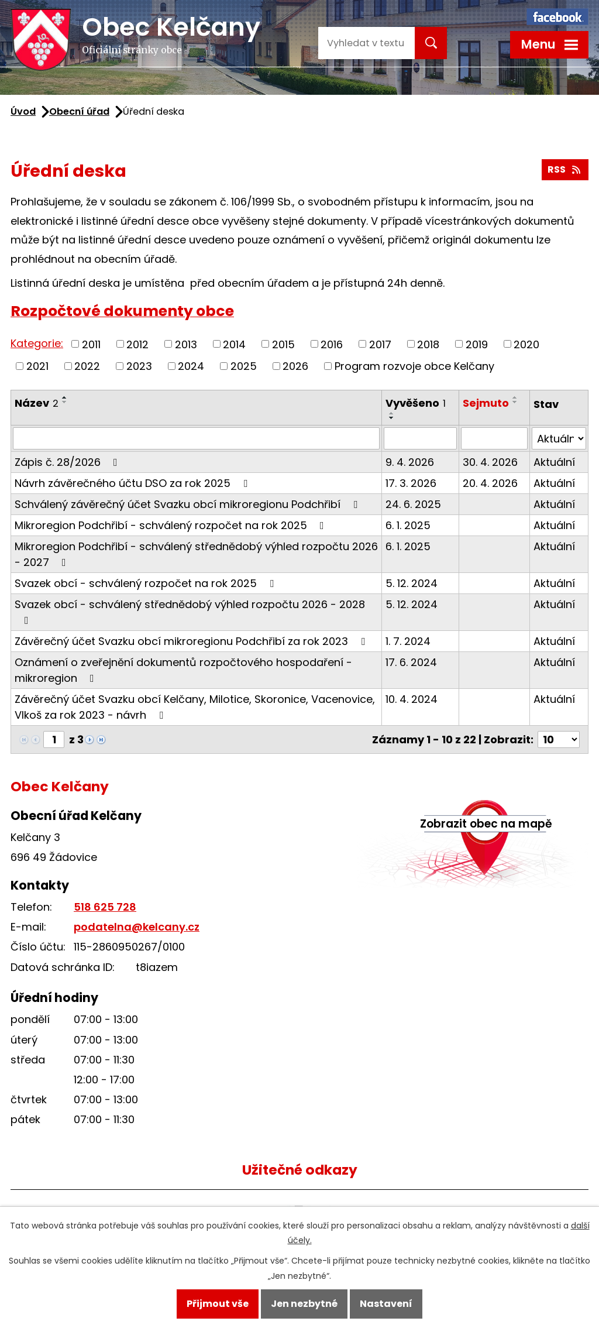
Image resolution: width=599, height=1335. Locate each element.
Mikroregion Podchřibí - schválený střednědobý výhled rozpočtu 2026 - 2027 (196, 554)
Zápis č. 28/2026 (68, 462)
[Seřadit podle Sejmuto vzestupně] (515, 397)
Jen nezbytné (304, 1303)
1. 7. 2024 (408, 641)
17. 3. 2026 (410, 483)
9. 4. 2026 (409, 462)
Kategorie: (37, 343)
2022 (87, 366)
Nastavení (386, 1303)
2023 (139, 366)
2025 (243, 366)
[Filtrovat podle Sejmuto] (494, 438)
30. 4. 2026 (490, 462)
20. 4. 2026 (490, 483)
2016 (332, 344)
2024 (191, 366)
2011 (91, 344)
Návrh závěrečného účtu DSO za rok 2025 (133, 483)
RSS (565, 169)
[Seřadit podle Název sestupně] (64, 402)
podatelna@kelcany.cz (136, 926)
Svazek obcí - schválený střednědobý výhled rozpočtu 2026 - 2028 (190, 611)
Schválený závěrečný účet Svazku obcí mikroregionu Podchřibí (188, 504)
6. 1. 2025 (408, 525)
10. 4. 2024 (411, 699)
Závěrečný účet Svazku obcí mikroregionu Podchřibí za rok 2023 (192, 641)
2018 (428, 344)
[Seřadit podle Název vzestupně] (64, 397)
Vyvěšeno (415, 403)
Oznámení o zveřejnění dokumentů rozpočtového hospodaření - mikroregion (183, 670)
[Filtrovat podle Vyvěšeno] (420, 438)
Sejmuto (486, 403)
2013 (186, 344)
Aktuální (554, 462)
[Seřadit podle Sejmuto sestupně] (515, 402)
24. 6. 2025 (413, 504)
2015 (283, 344)
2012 (137, 344)
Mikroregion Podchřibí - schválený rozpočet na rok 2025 (172, 525)
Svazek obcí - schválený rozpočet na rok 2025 (146, 583)
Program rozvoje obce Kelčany (414, 366)
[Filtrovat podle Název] (196, 438)
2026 (295, 366)
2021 (37, 366)
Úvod (23, 111)
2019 (477, 344)
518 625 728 (105, 907)
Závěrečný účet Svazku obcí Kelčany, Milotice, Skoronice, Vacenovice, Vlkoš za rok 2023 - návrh (195, 707)
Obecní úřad (79, 111)
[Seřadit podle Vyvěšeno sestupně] (391, 418)
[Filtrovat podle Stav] (559, 438)
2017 (380, 344)
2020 (526, 344)
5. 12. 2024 (411, 583)
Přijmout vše (218, 1303)
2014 (234, 344)
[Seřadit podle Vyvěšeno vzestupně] (391, 413)
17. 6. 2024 (411, 662)
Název (36, 403)
